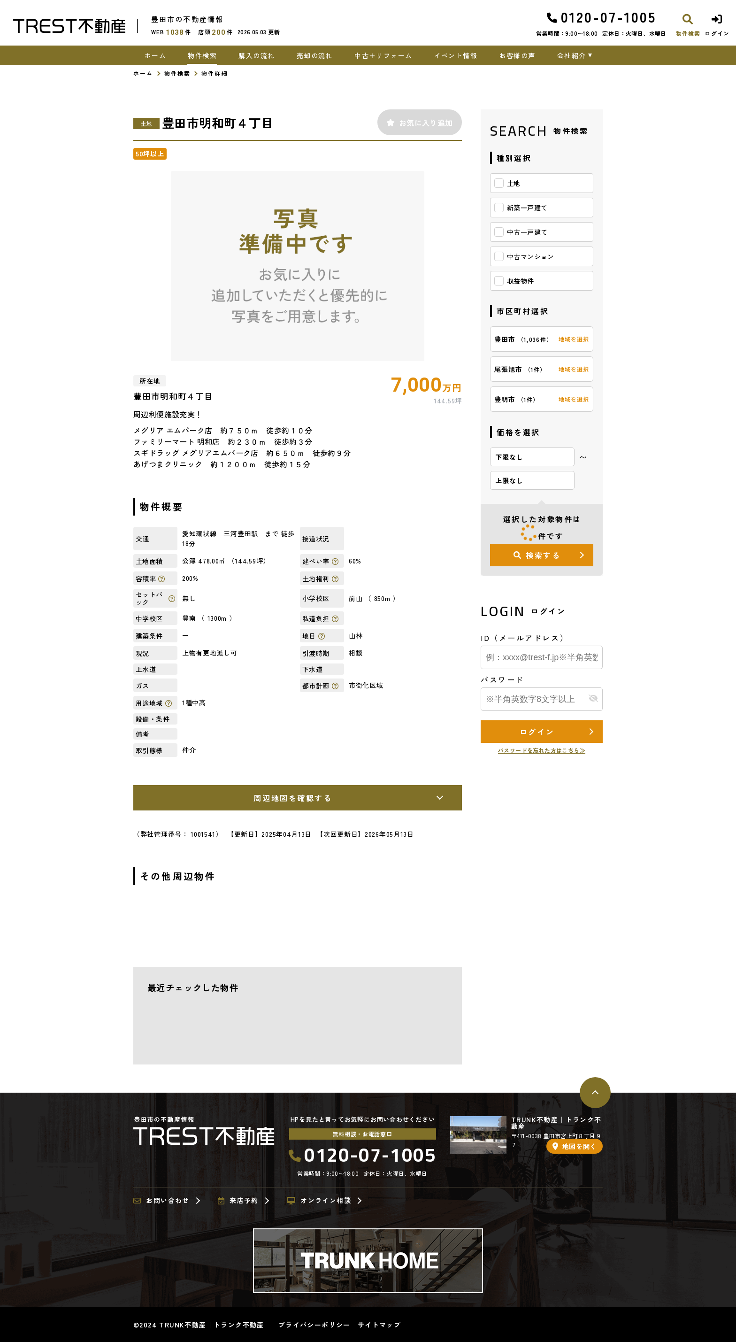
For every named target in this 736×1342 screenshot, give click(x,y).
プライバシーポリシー (314, 1324)
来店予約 (238, 1200)
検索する (537, 555)
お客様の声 (517, 55)
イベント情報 (455, 55)
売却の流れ (315, 55)
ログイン (537, 731)
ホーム (155, 55)
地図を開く (574, 1146)
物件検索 (202, 55)
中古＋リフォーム (383, 55)
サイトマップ (379, 1324)
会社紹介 (571, 55)
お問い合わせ (161, 1200)
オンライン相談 (319, 1200)
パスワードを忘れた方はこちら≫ (541, 750)
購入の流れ (256, 55)
